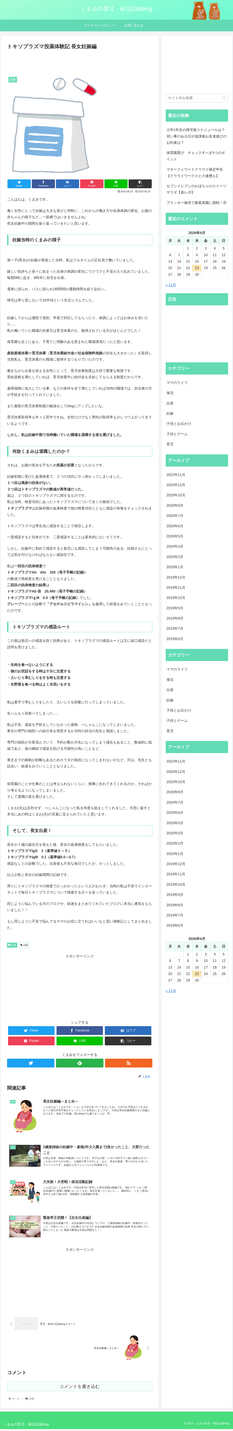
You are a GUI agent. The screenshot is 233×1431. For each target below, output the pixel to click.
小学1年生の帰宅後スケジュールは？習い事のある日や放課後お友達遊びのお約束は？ (196, 136)
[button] (224, 98)
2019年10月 (175, 598)
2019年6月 (174, 639)
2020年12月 (175, 485)
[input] (197, 98)
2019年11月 (175, 588)
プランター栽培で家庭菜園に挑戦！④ (196, 203)
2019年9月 (174, 608)
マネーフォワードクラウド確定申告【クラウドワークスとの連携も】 (194, 172)
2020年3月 (174, 546)
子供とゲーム (177, 434)
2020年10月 (175, 495)
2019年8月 (174, 618)
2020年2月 (174, 557)
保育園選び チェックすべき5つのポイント (195, 156)
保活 (170, 393)
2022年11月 (175, 475)
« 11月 (171, 285)
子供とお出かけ (178, 424)
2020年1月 (174, 567)
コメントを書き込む (79, 1388)
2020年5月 (174, 536)
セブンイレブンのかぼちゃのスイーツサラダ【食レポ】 (196, 189)
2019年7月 (174, 628)
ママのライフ (177, 383)
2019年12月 (175, 577)
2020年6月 (174, 526)
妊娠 (12, 945)
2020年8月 (174, 505)
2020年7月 (174, 516)
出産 (170, 403)
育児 (170, 444)
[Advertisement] (79, 62)
